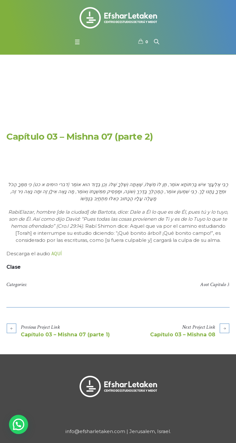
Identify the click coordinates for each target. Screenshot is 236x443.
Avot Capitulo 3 (214, 284)
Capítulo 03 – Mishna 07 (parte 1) (65, 335)
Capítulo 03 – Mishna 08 (182, 335)
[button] (18, 424)
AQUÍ (56, 253)
